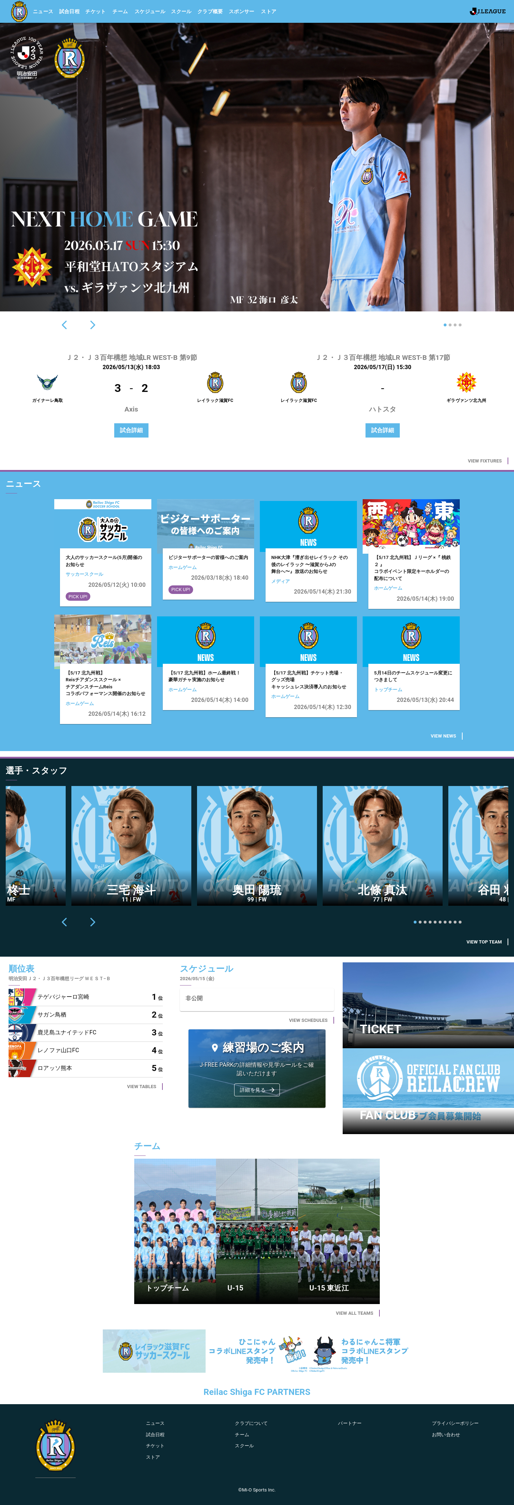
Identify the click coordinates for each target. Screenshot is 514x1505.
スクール (181, 11)
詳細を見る (258, 1089)
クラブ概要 (210, 11)
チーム (120, 11)
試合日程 (69, 11)
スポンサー (242, 11)
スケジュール (150, 11)
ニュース (43, 11)
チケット (95, 11)
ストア (268, 11)
